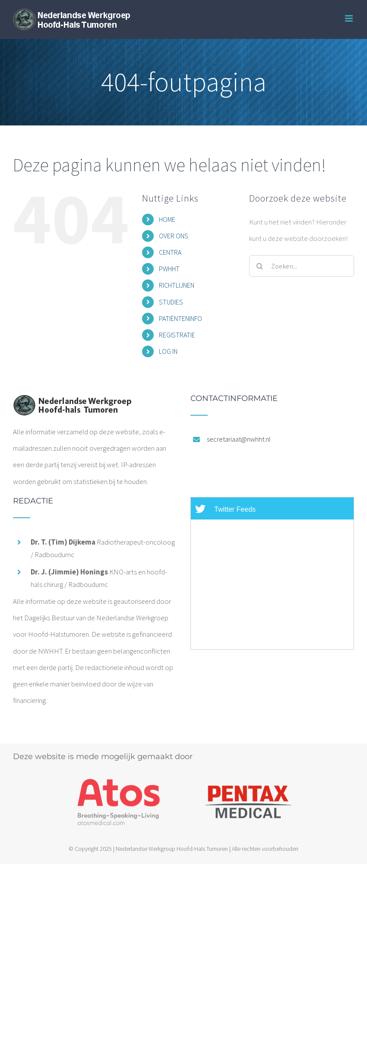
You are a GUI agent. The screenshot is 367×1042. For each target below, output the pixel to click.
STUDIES (171, 302)
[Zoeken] (260, 266)
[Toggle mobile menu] (349, 18)
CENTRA (170, 252)
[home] (72, 402)
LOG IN (168, 351)
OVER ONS (173, 235)
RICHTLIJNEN (176, 285)
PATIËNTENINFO (180, 318)
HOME (167, 219)
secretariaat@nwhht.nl (239, 439)
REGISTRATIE (177, 334)
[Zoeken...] (301, 266)
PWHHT (169, 268)
